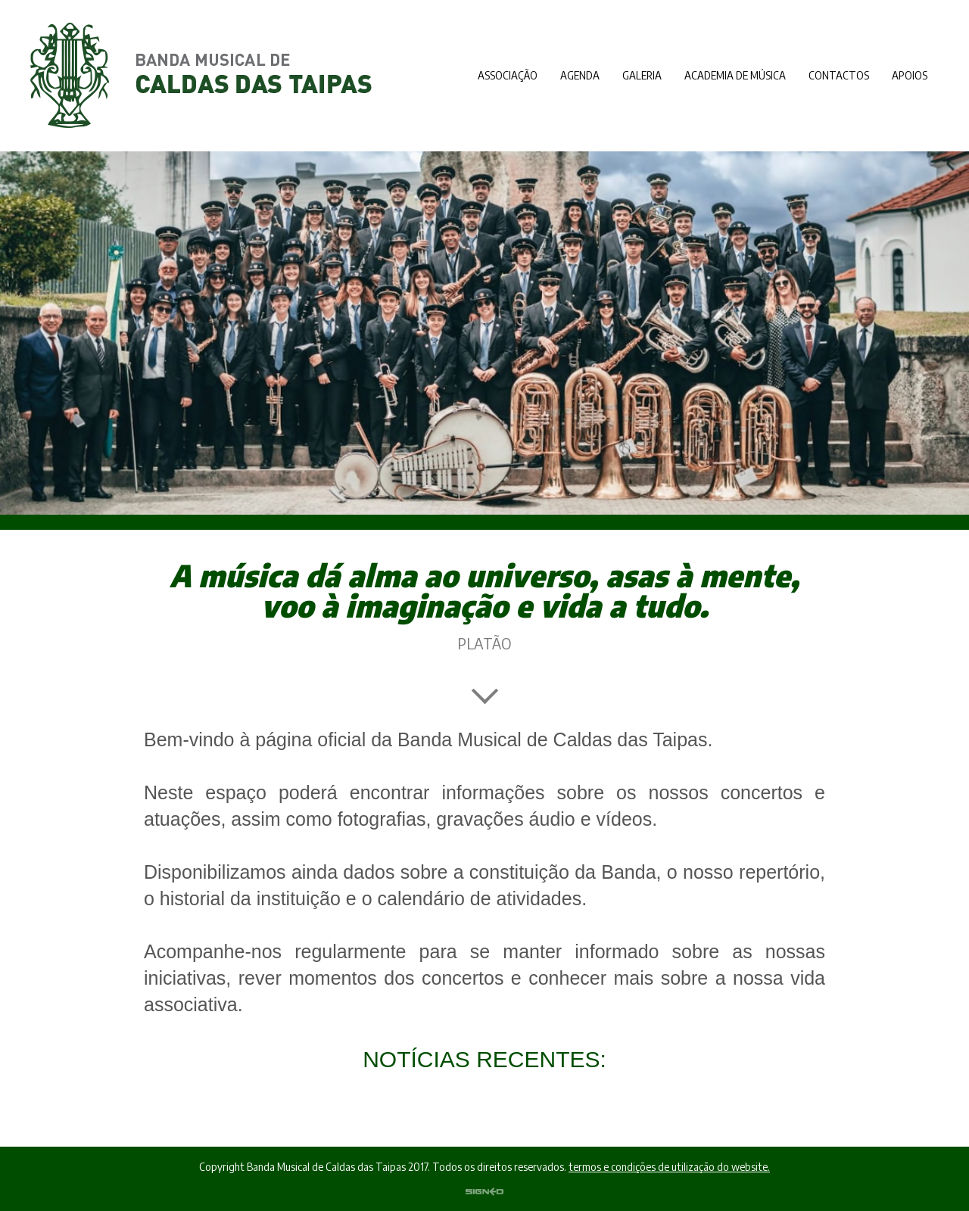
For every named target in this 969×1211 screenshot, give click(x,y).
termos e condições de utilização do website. (669, 1166)
